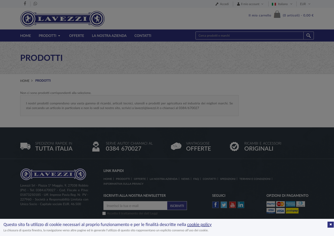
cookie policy (199, 224)
